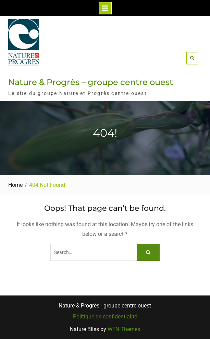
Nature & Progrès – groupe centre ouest (90, 82)
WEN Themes (124, 329)
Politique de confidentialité (105, 316)
